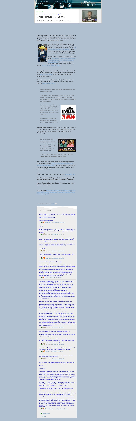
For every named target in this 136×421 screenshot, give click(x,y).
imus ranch (61, 190)
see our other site (70, 174)
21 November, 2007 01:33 (58, 258)
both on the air (46, 65)
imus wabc (61, 192)
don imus (55, 190)
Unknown (47, 351)
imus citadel (68, 192)
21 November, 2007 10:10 (58, 344)
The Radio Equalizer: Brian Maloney (46, 4)
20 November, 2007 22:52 (58, 234)
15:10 (52, 203)
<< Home (44, 416)
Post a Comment (46, 413)
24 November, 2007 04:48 (62, 408)
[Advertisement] (57, 198)
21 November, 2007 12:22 (57, 351)
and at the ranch (55, 65)
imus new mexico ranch (51, 192)
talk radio (49, 190)
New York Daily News (48, 83)
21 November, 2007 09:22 (58, 327)
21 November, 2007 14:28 (58, 358)
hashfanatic (47, 258)
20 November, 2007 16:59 (59, 222)
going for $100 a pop (46, 74)
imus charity (68, 190)
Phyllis (46, 277)
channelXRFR (48, 222)
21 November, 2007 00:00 (58, 250)
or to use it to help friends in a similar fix (62, 48)
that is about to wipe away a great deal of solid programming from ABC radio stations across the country (62, 60)
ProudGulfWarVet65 (49, 408)
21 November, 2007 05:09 (55, 277)
